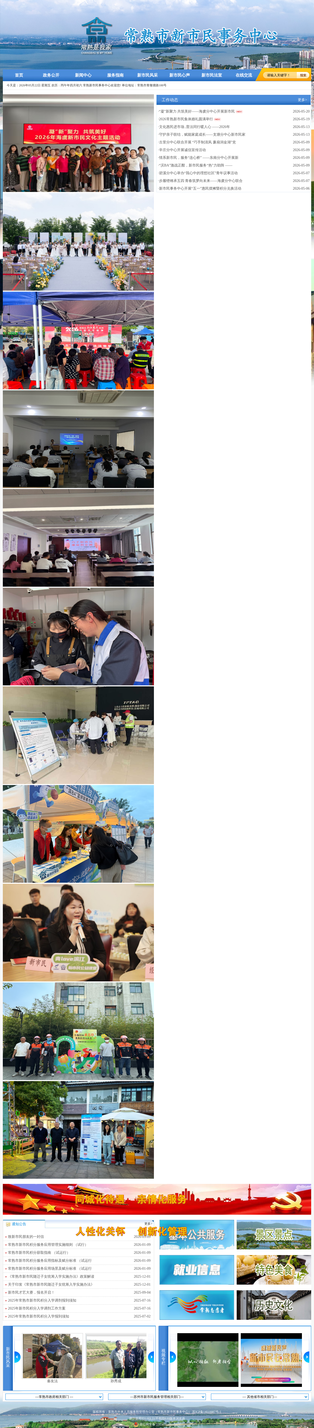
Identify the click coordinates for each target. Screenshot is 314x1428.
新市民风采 (147, 75)
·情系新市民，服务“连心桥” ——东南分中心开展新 (198, 158)
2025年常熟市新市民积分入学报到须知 (79, 1316)
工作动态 (170, 100)
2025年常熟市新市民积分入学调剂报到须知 (79, 1300)
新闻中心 (83, 75)
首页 (19, 75)
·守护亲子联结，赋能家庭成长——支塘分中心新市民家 (201, 134)
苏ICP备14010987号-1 (206, 1412)
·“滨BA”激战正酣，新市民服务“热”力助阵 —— (195, 165)
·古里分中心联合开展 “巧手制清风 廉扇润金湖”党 (197, 142)
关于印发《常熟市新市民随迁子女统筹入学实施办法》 (79, 1284)
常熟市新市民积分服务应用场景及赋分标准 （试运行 (79, 1269)
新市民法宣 (211, 75)
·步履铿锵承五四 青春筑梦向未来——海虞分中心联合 (200, 181)
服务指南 (115, 75)
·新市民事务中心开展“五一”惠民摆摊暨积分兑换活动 (199, 188)
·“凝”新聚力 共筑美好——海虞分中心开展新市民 (196, 111)
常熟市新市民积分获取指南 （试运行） (79, 1253)
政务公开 (51, 75)
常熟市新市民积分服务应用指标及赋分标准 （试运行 (79, 1261)
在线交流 (244, 75)
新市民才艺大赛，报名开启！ (79, 1292)
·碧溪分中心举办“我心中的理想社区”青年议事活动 (198, 173)
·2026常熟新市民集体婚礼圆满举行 (185, 119)
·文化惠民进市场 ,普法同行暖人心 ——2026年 (194, 127)
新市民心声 (179, 75)
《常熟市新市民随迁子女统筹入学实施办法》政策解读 (79, 1276)
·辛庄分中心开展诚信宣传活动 (182, 150)
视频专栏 (163, 1357)
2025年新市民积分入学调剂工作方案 (79, 1308)
